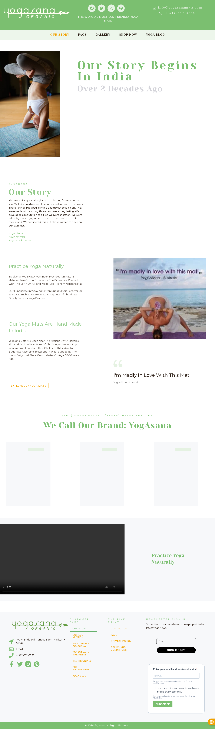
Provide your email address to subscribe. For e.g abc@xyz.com (172, 682)
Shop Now (128, 34)
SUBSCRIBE (163, 704)
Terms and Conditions (119, 648)
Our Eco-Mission (78, 636)
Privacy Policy (121, 641)
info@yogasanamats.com (180, 7)
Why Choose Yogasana (81, 644)
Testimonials (82, 660)
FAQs (82, 34)
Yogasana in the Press (81, 653)
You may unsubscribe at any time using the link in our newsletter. (174, 697)
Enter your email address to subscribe (174, 669)
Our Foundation (81, 668)
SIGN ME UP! (176, 650)
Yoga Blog (155, 34)
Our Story (59, 34)
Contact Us (119, 628)
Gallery (103, 34)
